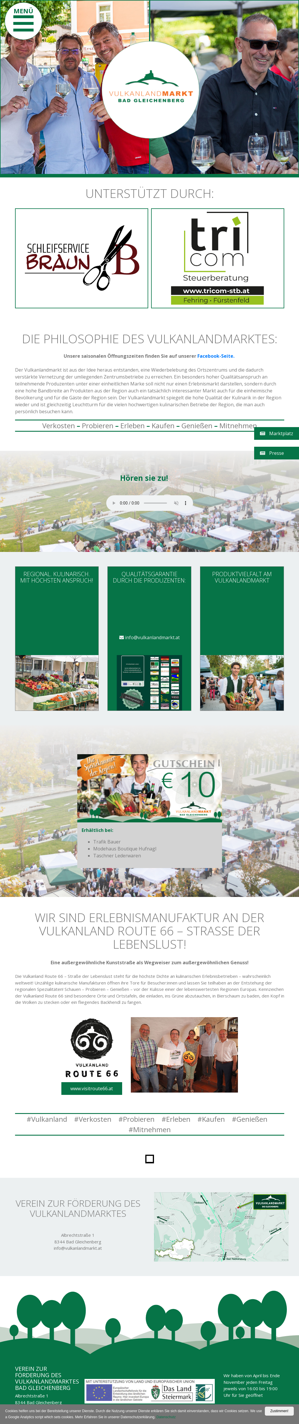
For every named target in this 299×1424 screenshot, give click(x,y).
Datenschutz (166, 1417)
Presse (272, 453)
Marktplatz (276, 433)
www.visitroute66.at (91, 1088)
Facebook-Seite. (216, 356)
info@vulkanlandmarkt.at (149, 637)
